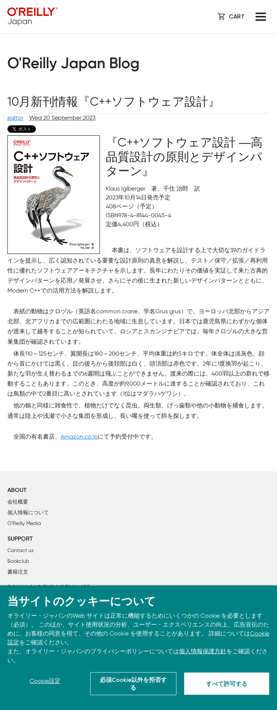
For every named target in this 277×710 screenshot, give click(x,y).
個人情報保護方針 (202, 651)
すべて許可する (226, 684)
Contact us (20, 550)
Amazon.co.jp (79, 436)
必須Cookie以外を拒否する (133, 684)
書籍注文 (17, 572)
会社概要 (17, 502)
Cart (236, 17)
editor (15, 117)
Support (20, 539)
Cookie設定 (45, 680)
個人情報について (28, 512)
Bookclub (18, 561)
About (17, 490)
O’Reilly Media (24, 523)
